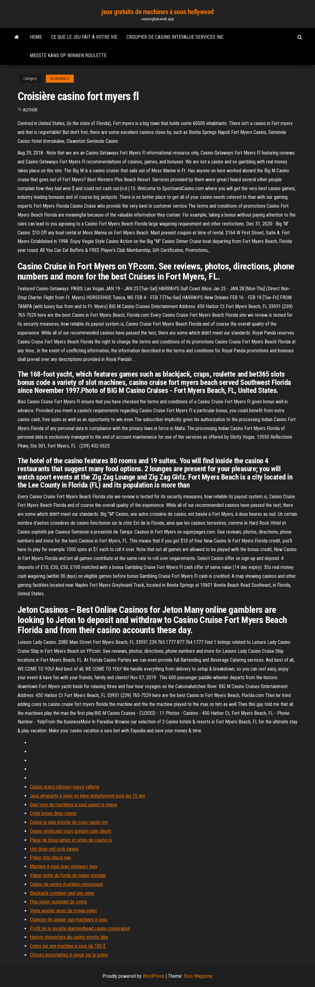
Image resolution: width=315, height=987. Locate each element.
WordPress (153, 976)
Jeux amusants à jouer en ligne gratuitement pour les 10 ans (87, 796)
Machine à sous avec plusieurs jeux (63, 866)
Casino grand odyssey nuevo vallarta (64, 787)
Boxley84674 (59, 78)
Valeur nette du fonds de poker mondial (68, 875)
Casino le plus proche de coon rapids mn (69, 822)
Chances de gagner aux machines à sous (68, 919)
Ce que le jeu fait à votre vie (84, 37)
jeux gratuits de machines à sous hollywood (157, 12)
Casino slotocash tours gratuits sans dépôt (70, 831)
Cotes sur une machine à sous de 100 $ (68, 946)
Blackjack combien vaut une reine (62, 893)
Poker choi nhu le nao (50, 857)
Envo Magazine (198, 976)
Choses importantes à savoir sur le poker (69, 955)
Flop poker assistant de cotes (58, 902)
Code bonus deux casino (53, 813)
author (30, 110)
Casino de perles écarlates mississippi (66, 884)
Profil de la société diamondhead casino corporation (80, 928)
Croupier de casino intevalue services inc (175, 37)
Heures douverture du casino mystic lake (69, 937)
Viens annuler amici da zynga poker (63, 911)
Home (36, 37)
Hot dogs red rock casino (54, 849)
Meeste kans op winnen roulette (68, 55)
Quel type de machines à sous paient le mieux (73, 805)
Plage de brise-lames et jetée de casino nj (71, 840)
